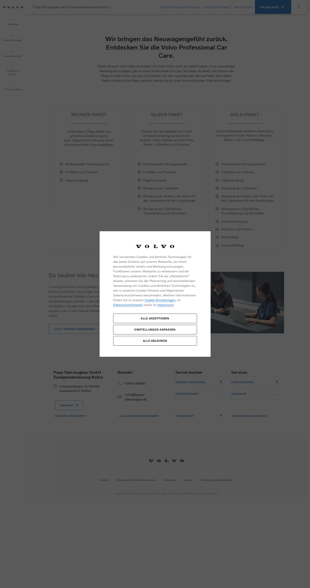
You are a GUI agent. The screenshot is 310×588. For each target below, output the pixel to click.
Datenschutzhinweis (128, 305)
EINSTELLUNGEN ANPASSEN (154, 329)
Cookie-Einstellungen (160, 300)
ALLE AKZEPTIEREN (155, 318)
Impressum (165, 305)
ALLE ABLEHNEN (155, 340)
